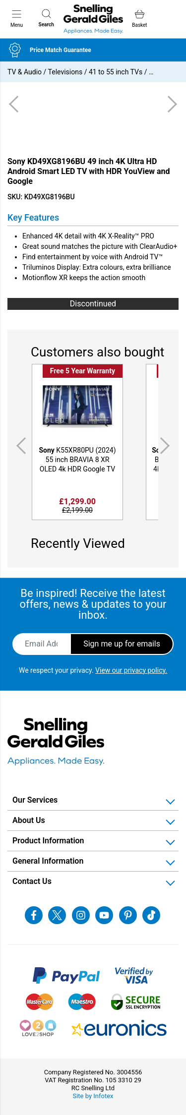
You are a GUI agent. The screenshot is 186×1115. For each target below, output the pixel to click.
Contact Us (32, 881)
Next (166, 446)
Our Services (35, 800)
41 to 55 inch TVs (115, 72)
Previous (19, 446)
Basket (139, 18)
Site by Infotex (92, 1096)
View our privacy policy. (131, 670)
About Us (28, 820)
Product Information (48, 840)
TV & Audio (24, 72)
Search (46, 18)
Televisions (65, 72)
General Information (47, 861)
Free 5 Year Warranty (82, 371)
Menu (16, 18)
